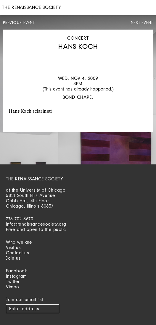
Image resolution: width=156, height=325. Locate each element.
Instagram (16, 276)
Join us (13, 258)
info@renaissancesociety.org (36, 224)
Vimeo (12, 287)
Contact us (17, 253)
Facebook (16, 271)
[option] (78, 56)
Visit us (13, 247)
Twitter (13, 281)
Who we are (19, 242)
